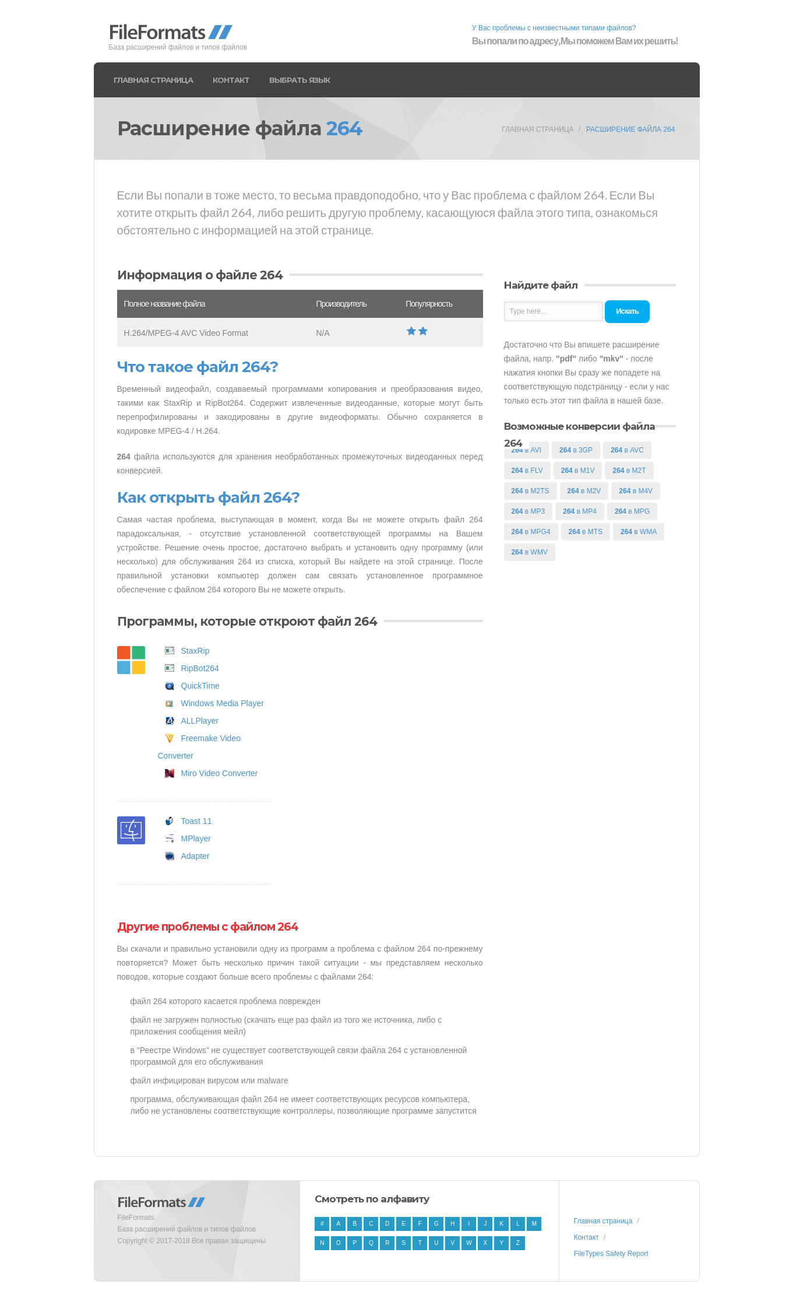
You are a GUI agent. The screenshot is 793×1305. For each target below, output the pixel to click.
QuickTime (200, 685)
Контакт (231, 80)
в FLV (527, 470)
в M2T (629, 470)
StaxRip (195, 650)
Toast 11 (196, 821)
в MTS (585, 532)
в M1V (578, 470)
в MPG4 (531, 532)
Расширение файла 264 (630, 129)
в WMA (639, 532)
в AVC (627, 450)
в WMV (530, 552)
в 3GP (576, 450)
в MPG (632, 511)
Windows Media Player (222, 703)
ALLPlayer (200, 720)
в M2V (584, 491)
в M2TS (530, 491)
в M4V (636, 491)
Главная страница (153, 80)
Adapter (195, 856)
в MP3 (528, 511)
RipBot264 (200, 668)
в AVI (527, 450)
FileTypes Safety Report (611, 1254)
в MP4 (580, 511)
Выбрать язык (299, 80)
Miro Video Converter (219, 773)
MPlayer (196, 838)
